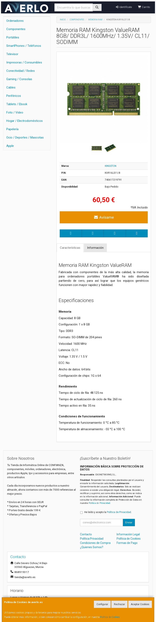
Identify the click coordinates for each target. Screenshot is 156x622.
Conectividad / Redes (20, 71)
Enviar (128, 522)
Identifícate (123, 7)
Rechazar (119, 604)
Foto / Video (14, 112)
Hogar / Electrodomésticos (24, 121)
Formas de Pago (127, 543)
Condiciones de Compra (95, 543)
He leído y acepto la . (108, 512)
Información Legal (128, 534)
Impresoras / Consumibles (24, 62)
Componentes (15, 29)
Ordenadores (15, 21)
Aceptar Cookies (140, 604)
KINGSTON (110, 166)
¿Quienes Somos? (91, 547)
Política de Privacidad (99, 503)
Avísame (103, 217)
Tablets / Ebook (16, 104)
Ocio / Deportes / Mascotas (25, 137)
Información (95, 248)
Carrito (144, 7)
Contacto (86, 534)
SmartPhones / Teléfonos (23, 46)
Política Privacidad (91, 538)
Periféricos (13, 96)
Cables (10, 87)
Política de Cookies (110, 617)
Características (70, 248)
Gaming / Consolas (19, 79)
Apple (10, 146)
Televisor (12, 54)
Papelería (12, 129)
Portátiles (12, 37)
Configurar (102, 604)
